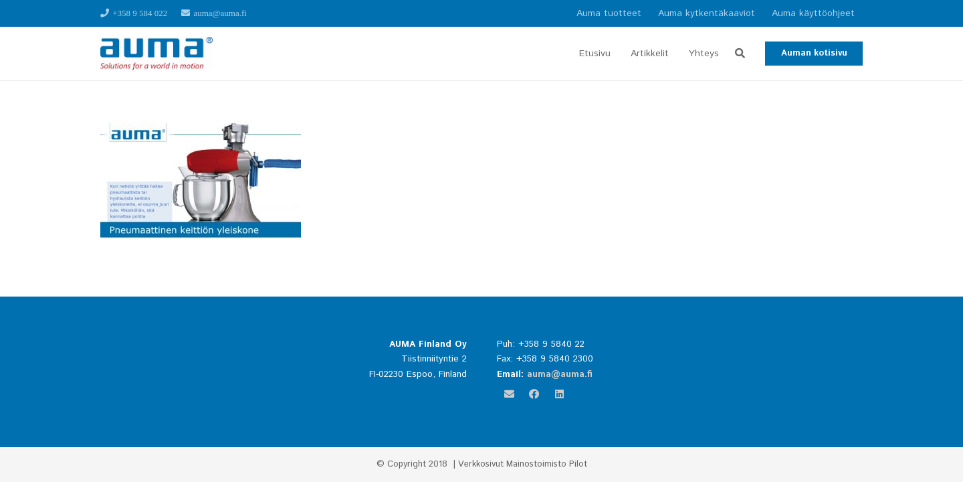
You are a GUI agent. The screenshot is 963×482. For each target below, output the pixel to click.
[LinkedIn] (559, 394)
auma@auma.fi (560, 374)
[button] (740, 53)
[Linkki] (156, 53)
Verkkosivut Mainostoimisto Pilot (522, 464)
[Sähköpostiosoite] (509, 394)
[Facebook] (534, 394)
